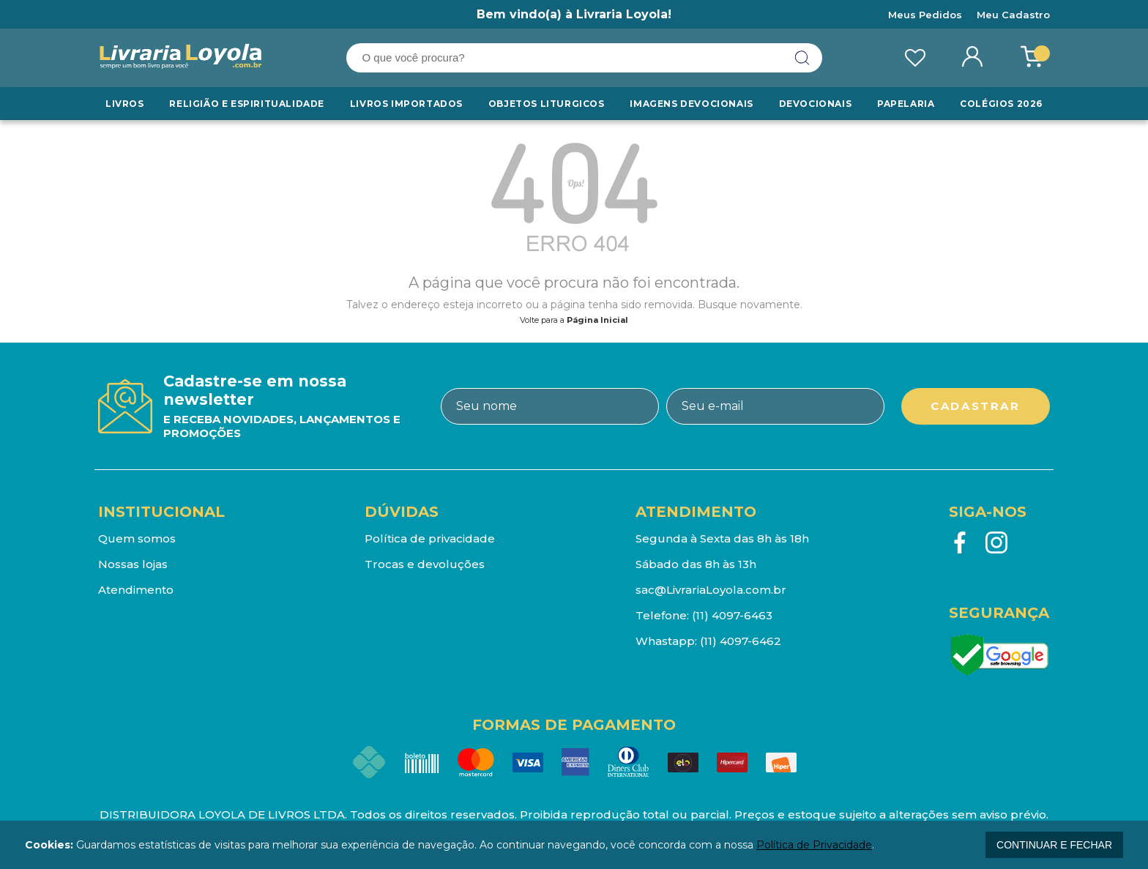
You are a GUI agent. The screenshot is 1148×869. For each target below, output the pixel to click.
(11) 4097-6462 (740, 641)
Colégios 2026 (1001, 103)
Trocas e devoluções (425, 564)
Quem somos (137, 538)
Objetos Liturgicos (546, 103)
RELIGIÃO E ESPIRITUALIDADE (246, 103)
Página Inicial (597, 320)
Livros (124, 103)
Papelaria (905, 103)
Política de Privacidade (814, 844)
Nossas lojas (133, 564)
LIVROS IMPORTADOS (406, 103)
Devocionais (815, 103)
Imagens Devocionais (691, 103)
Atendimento (136, 590)
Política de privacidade (430, 538)
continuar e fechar (1054, 845)
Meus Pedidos (925, 14)
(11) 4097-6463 (732, 615)
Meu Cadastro (1013, 14)
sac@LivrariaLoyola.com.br (711, 590)
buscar (802, 58)
